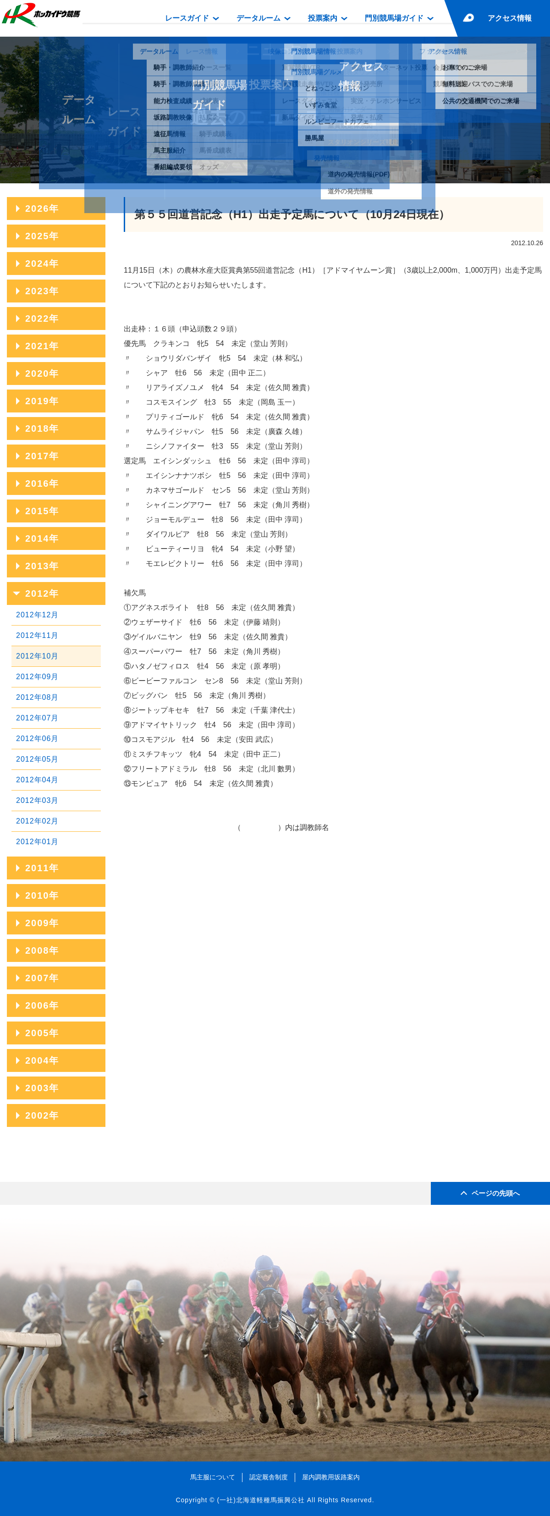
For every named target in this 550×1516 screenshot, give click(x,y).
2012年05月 (37, 759)
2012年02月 (37, 821)
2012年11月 (37, 635)
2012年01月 (37, 842)
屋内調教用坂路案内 (331, 1477)
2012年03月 (37, 800)
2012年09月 (37, 677)
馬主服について (212, 1477)
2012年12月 (37, 615)
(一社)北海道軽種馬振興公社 (260, 1500)
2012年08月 (37, 697)
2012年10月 (37, 656)
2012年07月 (37, 718)
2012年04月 (37, 780)
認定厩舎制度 (268, 1477)
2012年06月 (37, 738)
